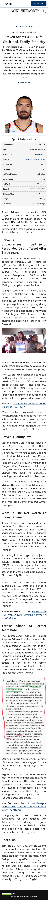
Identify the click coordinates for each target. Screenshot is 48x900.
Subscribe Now (38, 4)
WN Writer (25, 82)
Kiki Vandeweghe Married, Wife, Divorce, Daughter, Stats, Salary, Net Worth (24, 807)
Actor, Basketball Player (35, 159)
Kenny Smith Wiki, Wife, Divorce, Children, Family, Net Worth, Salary (24, 615)
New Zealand (39, 154)
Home (18, 26)
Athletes (29, 26)
